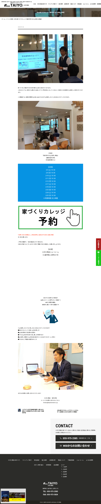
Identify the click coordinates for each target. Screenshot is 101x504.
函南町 (65, 476)
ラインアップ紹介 (52, 4)
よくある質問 (93, 4)
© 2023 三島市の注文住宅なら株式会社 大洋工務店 (50, 502)
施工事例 (61, 4)
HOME (34, 4)
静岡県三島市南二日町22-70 (50, 488)
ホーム (3, 19)
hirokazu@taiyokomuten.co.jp (50, 402)
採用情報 (99, 4)
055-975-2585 (52, 491)
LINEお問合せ (98, 258)
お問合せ (98, 244)
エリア (66, 13)
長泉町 (65, 472)
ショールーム (86, 4)
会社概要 (56, 465)
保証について (73, 4)
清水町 (65, 474)
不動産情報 (71, 460)
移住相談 (79, 4)
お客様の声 (66, 4)
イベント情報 (9, 19)
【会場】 (50, 249)
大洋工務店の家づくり (42, 4)
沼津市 (65, 469)
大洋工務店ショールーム (50, 252)
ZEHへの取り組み (38, 465)
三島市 (65, 467)
